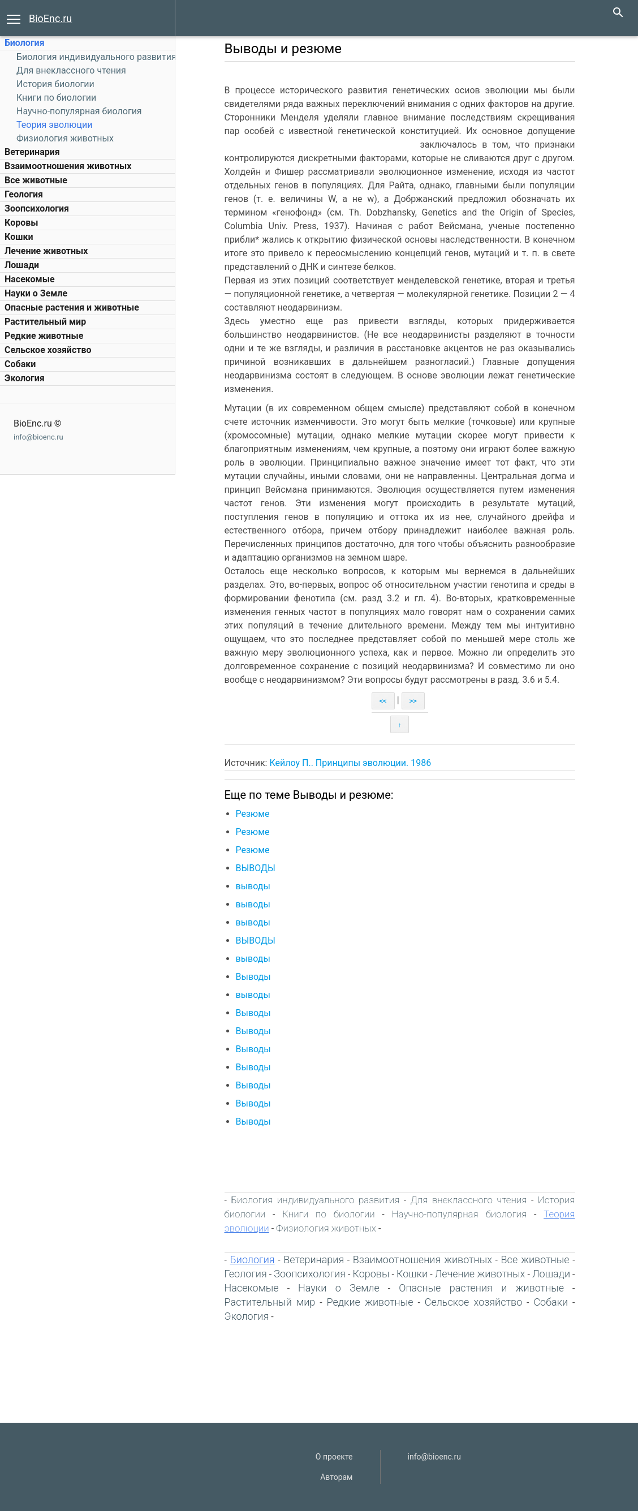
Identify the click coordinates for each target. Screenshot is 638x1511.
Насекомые (30, 279)
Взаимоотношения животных (68, 166)
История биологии (55, 84)
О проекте (334, 1456)
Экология (25, 378)
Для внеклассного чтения (71, 70)
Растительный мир (45, 321)
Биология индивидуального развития (96, 56)
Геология (24, 194)
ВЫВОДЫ (255, 868)
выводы (253, 886)
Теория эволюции (54, 124)
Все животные (36, 180)
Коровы (21, 222)
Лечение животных (46, 251)
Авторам (336, 1477)
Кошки (19, 236)
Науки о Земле (36, 293)
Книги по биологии (56, 97)
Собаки (20, 364)
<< (383, 701)
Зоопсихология (37, 208)
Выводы (253, 976)
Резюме (253, 813)
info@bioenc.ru (38, 437)
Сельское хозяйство (48, 350)
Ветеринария (32, 152)
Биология (25, 42)
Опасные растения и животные (72, 307)
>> (413, 701)
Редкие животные (44, 335)
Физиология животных (65, 138)
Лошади (22, 265)
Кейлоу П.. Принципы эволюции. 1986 (350, 762)
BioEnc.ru (50, 18)
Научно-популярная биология (79, 111)
